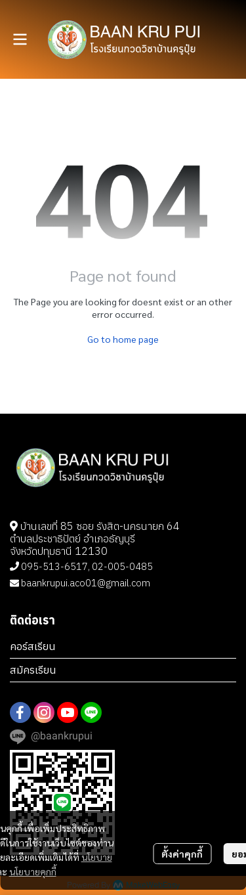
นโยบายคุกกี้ (32, 871)
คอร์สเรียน (33, 646)
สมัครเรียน (33, 669)
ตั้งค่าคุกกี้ (182, 854)
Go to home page (123, 339)
